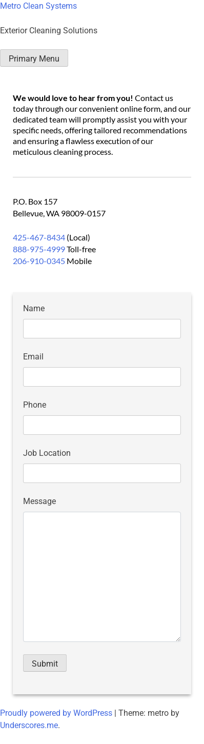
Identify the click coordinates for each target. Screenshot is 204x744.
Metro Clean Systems (38, 6)
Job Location (47, 453)
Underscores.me (29, 725)
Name (34, 308)
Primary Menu (34, 59)
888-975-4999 (39, 249)
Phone (34, 405)
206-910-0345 (39, 261)
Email (33, 356)
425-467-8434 (39, 237)
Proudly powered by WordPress (57, 713)
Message (39, 501)
